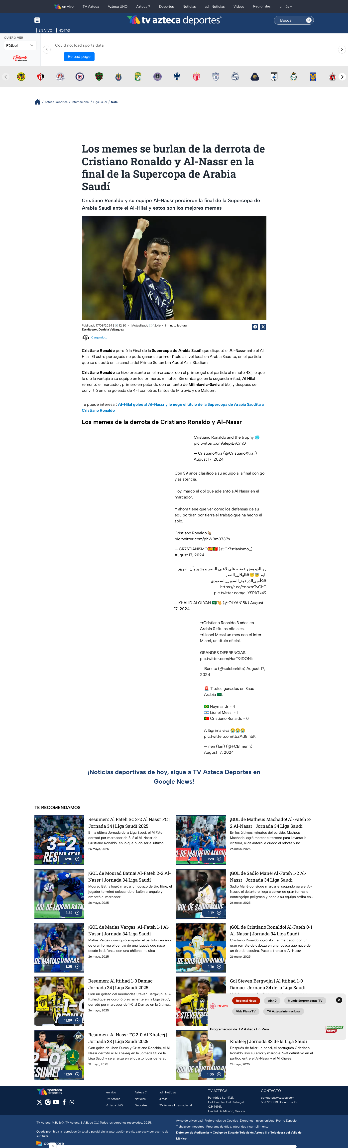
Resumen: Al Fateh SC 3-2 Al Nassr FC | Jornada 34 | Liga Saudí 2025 (129, 822)
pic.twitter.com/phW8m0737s (202, 539)
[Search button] (309, 20)
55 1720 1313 (269, 1102)
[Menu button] (54, 20)
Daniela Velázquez (111, 329)
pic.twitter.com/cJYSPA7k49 (240, 592)
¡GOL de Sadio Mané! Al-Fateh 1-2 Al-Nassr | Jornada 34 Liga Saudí (268, 876)
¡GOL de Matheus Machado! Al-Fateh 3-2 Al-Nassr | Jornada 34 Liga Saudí (271, 822)
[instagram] (48, 1103)
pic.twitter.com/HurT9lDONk (226, 658)
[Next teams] (342, 77)
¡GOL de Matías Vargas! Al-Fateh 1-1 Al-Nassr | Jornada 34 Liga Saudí (129, 930)
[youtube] (56, 1103)
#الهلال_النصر (237, 575)
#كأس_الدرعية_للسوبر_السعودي (238, 580)
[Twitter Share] (263, 327)
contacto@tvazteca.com (278, 1097)
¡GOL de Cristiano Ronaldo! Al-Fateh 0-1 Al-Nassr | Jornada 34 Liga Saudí (271, 930)
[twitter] (39, 1103)
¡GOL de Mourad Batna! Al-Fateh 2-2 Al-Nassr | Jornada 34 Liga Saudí (129, 876)
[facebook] (64, 1103)
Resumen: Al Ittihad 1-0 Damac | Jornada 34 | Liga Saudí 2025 (121, 984)
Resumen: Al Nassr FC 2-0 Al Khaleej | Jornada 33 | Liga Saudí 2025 (127, 1038)
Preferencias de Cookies (221, 1120)
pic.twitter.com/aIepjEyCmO (220, 443)
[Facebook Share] (255, 327)
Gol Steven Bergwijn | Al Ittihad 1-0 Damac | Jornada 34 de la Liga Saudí (268, 984)
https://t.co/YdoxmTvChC (243, 586)
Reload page (79, 56)
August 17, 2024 (209, 459)
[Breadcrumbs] (39, 102)
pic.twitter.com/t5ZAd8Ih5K (230, 736)
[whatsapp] (71, 1103)
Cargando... (99, 337)
